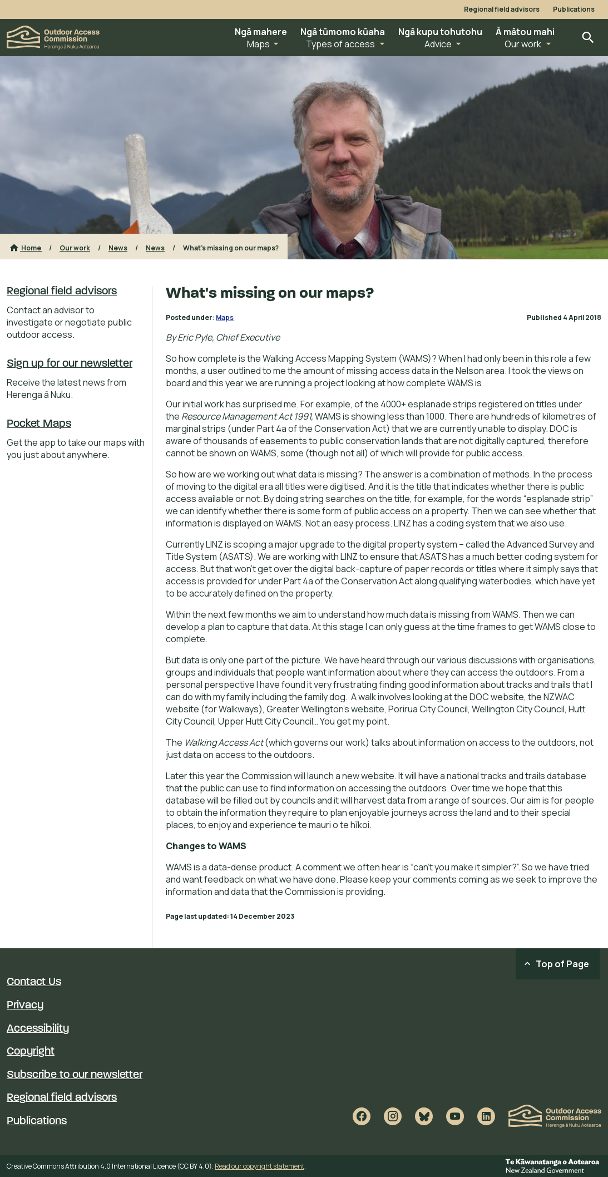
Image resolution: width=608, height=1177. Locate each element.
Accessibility (38, 1029)
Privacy (25, 1005)
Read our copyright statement (259, 1166)
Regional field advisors (502, 9)
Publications (574, 9)
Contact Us (34, 982)
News (117, 248)
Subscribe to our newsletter (74, 1075)
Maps (225, 317)
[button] (261, 37)
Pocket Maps (39, 424)
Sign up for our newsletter (69, 364)
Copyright (31, 1051)
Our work (75, 248)
